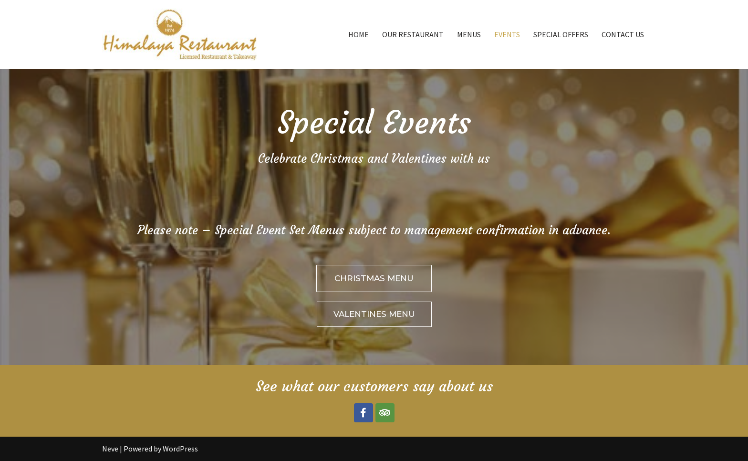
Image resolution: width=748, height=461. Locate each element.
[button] (374, 278)
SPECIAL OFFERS (560, 34)
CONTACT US (623, 34)
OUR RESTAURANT (413, 34)
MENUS (469, 34)
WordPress (180, 448)
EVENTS (507, 34)
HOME (358, 34)
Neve (110, 448)
